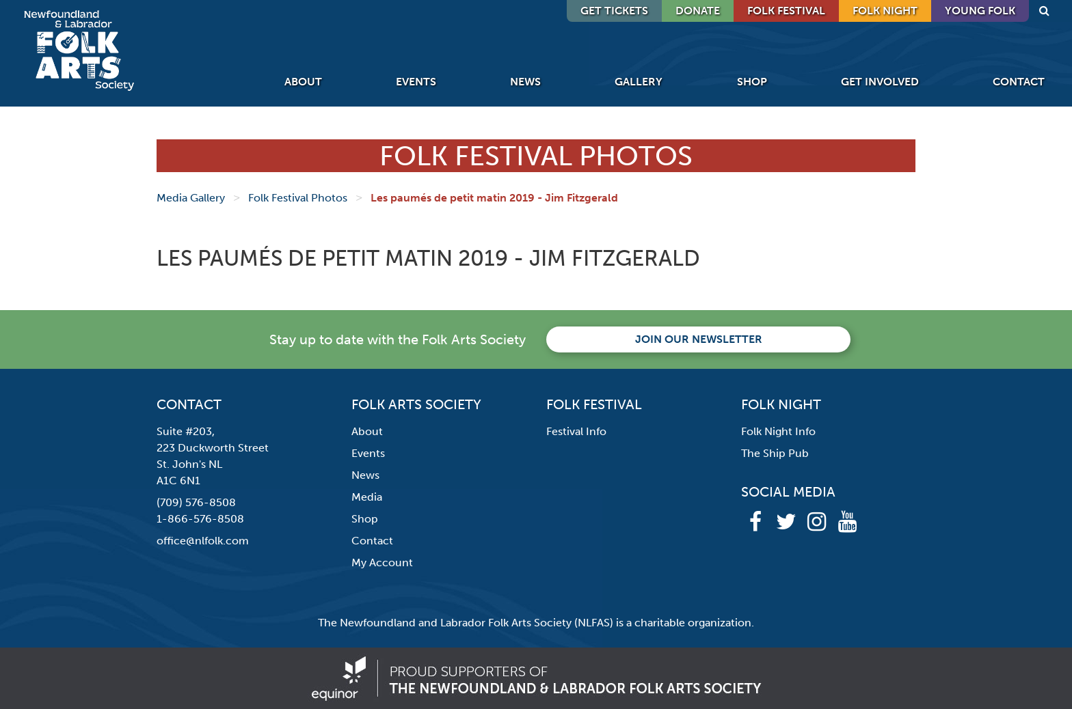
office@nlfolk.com (203, 540)
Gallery (638, 81)
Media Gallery (191, 197)
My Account (382, 562)
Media (366, 496)
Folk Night (885, 10)
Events (416, 81)
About (303, 81)
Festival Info (576, 431)
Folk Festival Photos (297, 197)
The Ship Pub (775, 453)
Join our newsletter (698, 339)
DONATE (697, 10)
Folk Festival (786, 10)
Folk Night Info (778, 431)
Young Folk (980, 10)
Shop (752, 81)
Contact (1019, 81)
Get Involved (880, 81)
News (525, 81)
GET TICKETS (614, 10)
